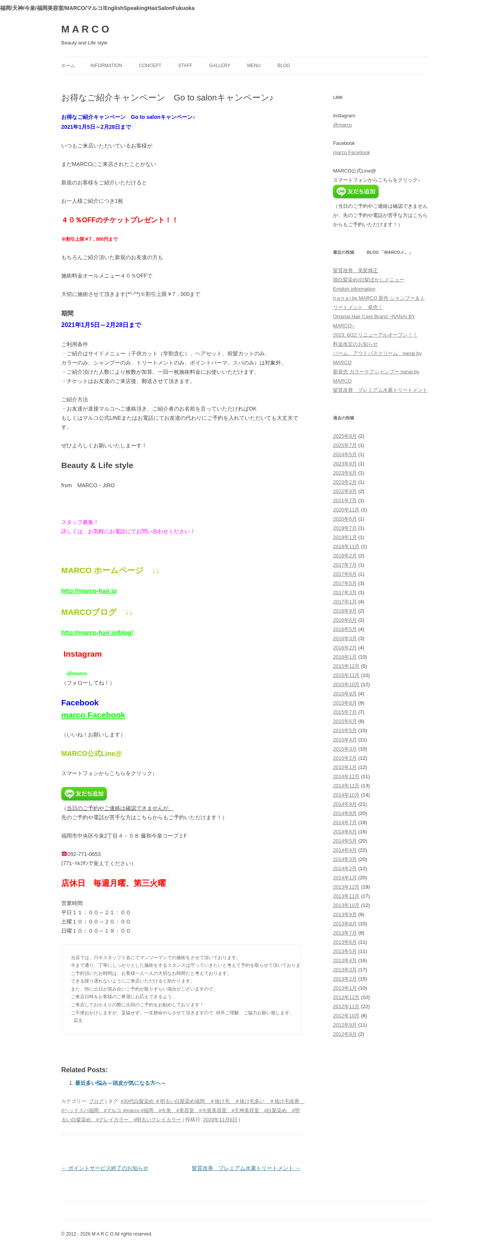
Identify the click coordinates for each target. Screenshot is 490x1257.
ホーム (68, 65)
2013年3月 (345, 970)
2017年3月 (345, 592)
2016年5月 (345, 629)
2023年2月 (345, 482)
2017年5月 (345, 583)
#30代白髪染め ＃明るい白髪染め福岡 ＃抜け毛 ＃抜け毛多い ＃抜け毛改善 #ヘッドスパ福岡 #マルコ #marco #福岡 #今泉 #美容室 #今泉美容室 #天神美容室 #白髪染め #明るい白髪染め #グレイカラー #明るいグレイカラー (182, 1110)
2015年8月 (345, 703)
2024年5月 (345, 454)
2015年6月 (345, 721)
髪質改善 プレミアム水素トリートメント (246, 1168)
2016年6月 (345, 620)
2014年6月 (345, 832)
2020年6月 (345, 519)
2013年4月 (345, 960)
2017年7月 (345, 565)
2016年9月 (345, 611)
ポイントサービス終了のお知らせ (105, 1168)
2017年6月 (345, 574)
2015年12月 (346, 666)
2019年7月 (345, 528)
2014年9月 (345, 804)
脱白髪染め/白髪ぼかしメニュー (368, 280)
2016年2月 (345, 648)
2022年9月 (345, 491)
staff (185, 65)
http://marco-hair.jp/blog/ (97, 632)
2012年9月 (345, 1025)
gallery (219, 65)
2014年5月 (345, 841)
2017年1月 (345, 602)
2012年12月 (346, 997)
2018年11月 (346, 546)
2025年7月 (345, 445)
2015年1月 (345, 767)
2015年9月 (345, 694)
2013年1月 (345, 988)
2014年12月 (346, 776)
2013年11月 (346, 896)
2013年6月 (345, 942)
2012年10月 (346, 1016)
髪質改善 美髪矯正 (355, 270)
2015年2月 (345, 758)
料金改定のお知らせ (355, 344)
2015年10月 (346, 684)
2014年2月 (345, 868)
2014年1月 (345, 878)
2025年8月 (345, 436)
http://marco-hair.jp (89, 591)
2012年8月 (345, 1034)
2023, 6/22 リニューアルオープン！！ (375, 335)
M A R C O (85, 29)
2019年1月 (345, 537)
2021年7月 (345, 500)
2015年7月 (345, 712)
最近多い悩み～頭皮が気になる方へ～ (120, 1083)
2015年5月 (345, 730)
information (106, 65)
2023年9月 (345, 464)
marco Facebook (93, 714)
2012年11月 (346, 1006)
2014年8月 (345, 813)
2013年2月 (345, 979)
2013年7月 (345, 933)
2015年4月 (345, 740)
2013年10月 (346, 905)
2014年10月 (346, 795)
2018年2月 (345, 556)
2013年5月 (345, 951)
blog (284, 65)
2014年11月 (346, 786)
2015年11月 (346, 675)
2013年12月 (346, 887)
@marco (77, 673)
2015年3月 (345, 749)
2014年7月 (345, 822)
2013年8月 (345, 924)
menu (254, 65)
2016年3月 (345, 638)
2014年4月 (345, 850)
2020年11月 (346, 510)
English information (354, 289)
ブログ (96, 1101)
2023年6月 (345, 473)
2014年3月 (345, 859)
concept (150, 65)
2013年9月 (345, 914)
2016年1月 (345, 657)
